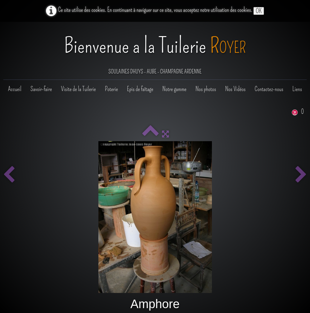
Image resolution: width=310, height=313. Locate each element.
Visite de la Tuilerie (78, 89)
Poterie (111, 89)
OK (259, 11)
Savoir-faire (41, 89)
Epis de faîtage (140, 89)
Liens (297, 89)
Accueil (14, 89)
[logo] (155, 51)
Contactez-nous (269, 89)
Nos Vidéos (235, 89)
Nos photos (206, 89)
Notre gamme (174, 89)
